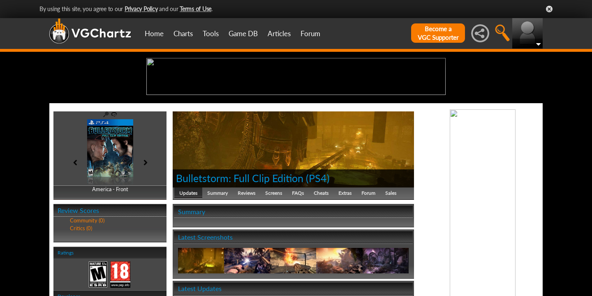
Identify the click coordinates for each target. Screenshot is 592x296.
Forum (310, 33)
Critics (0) (81, 292)
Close (549, 9)
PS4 (318, 242)
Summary (217, 257)
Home (154, 33)
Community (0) (87, 284)
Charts (183, 33)
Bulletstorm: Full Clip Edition (239, 242)
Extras (345, 257)
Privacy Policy (141, 8)
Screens (273, 257)
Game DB (243, 33)
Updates (188, 257)
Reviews (246, 257)
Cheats (321, 257)
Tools (211, 33)
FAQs (298, 257)
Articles (279, 33)
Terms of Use (195, 8)
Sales (390, 257)
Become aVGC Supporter (438, 33)
